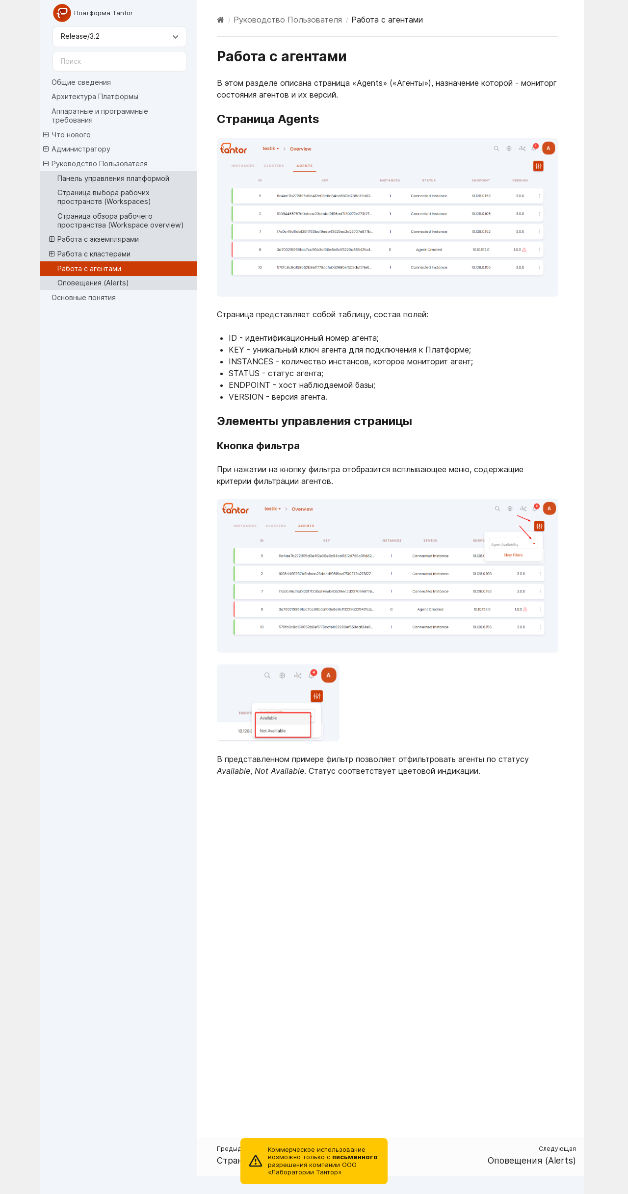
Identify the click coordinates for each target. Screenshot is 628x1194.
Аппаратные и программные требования (100, 115)
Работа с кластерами (90, 254)
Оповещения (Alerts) (93, 283)
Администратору (76, 149)
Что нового (67, 134)
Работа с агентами (89, 268)
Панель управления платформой (113, 178)
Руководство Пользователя (95, 163)
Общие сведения (81, 82)
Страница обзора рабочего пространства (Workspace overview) (120, 220)
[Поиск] (119, 61)
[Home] (220, 20)
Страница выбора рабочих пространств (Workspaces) (104, 196)
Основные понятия (84, 297)
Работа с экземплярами (94, 239)
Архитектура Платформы (95, 96)
